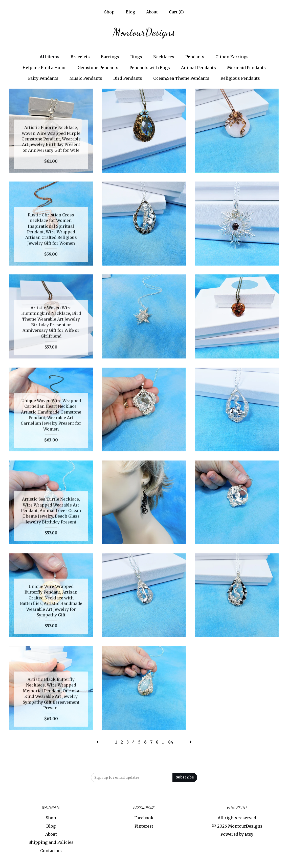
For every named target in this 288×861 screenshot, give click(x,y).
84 (170, 742)
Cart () (176, 11)
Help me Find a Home (45, 67)
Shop (109, 11)
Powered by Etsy (236, 834)
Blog (130, 11)
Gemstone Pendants (98, 67)
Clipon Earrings (232, 56)
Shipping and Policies (51, 842)
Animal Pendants (198, 67)
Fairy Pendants (43, 78)
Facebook (143, 817)
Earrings (110, 56)
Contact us (51, 850)
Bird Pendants (127, 78)
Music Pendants (86, 78)
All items (49, 56)
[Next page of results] (190, 742)
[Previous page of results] (98, 742)
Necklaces (163, 56)
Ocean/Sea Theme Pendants (181, 78)
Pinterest (144, 826)
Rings (136, 56)
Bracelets (80, 56)
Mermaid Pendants (246, 67)
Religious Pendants (240, 78)
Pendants (194, 56)
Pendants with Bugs (149, 67)
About (152, 11)
